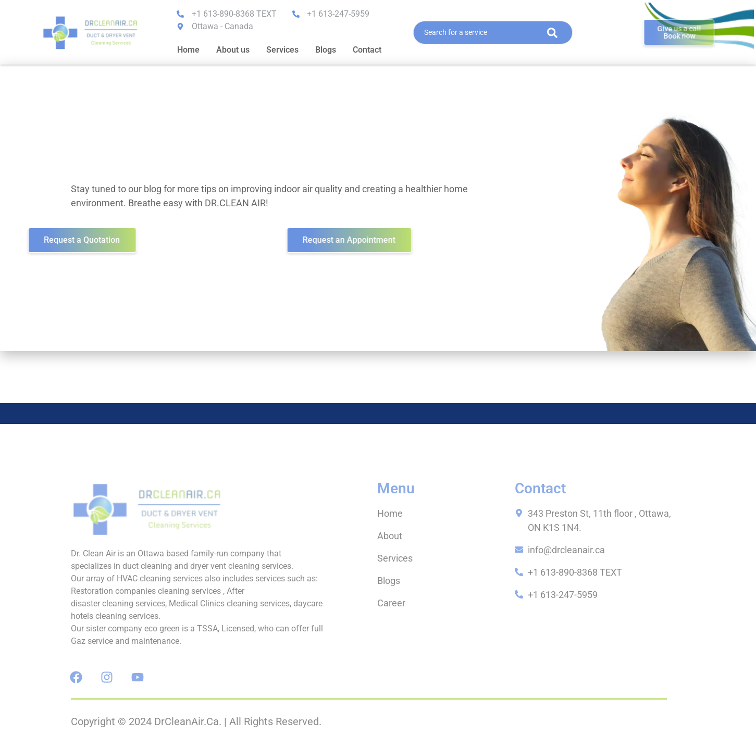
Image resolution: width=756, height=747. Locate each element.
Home (188, 50)
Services (282, 50)
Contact (367, 50)
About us (233, 50)
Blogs (325, 50)
